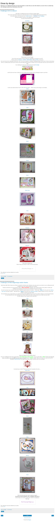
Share (2, 278)
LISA (27, 387)
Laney (27, 88)
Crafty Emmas (17, 359)
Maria (27, 308)
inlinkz (4, 273)
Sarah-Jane (27, 190)
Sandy (27, 342)
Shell (27, 107)
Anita (27, 210)
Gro (27, 331)
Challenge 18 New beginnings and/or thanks (14, 282)
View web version (27, 517)
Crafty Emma (28, 16)
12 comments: (9, 276)
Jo (27, 126)
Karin (27, 33)
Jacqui (27, 160)
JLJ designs (41, 16)
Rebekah (27, 227)
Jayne (27, 175)
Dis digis (37, 64)
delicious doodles (34, 291)
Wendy (27, 455)
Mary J (41, 290)
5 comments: (9, 509)
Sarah (27, 141)
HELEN (20, 59)
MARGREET (29, 59)
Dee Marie (27, 20)
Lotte (27, 44)
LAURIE (24, 59)
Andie (27, 474)
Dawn (27, 398)
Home (27, 515)
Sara (27, 298)
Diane (22, 291)
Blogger (29, 519)
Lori (27, 318)
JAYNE (36, 59)
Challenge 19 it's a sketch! (9, 11)
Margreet (27, 245)
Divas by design (7, 3)
